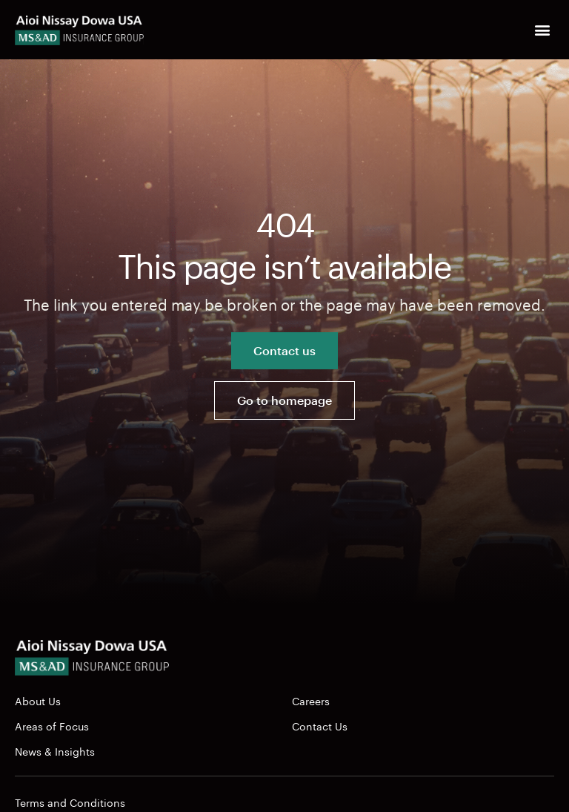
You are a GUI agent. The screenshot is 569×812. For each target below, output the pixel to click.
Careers (311, 700)
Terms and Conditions (70, 801)
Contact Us (319, 725)
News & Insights (55, 750)
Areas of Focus (52, 725)
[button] (542, 30)
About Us (38, 700)
